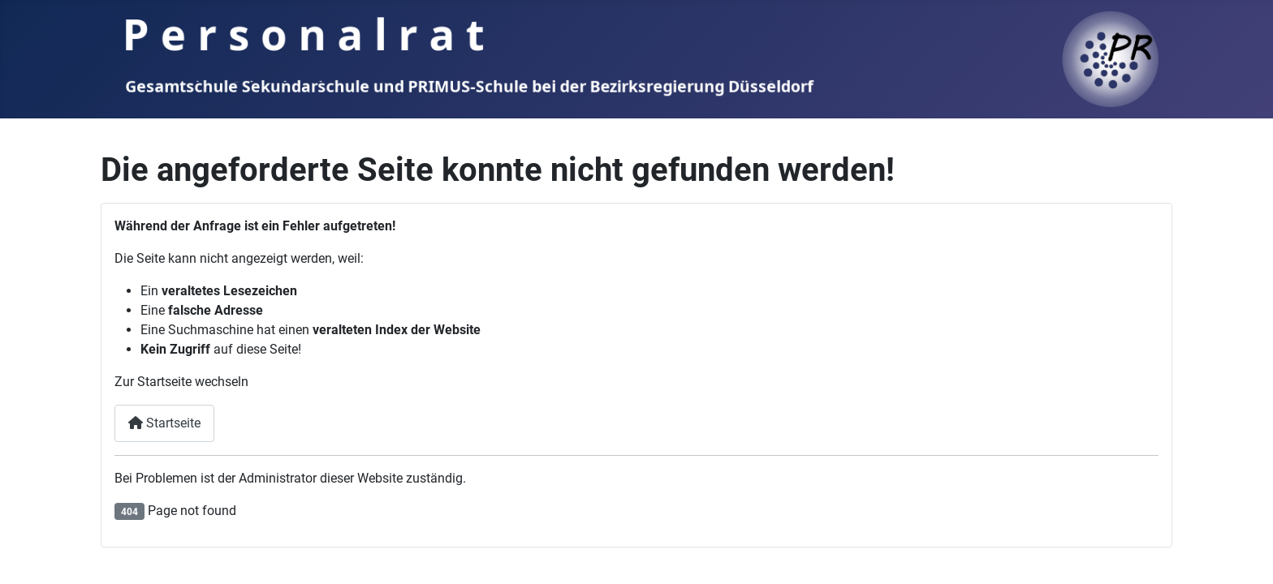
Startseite (164, 423)
